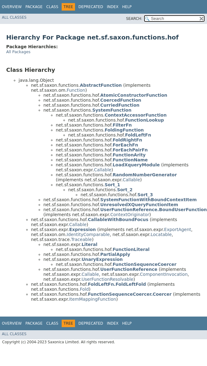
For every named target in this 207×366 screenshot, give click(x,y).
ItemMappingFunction (92, 299)
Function (76, 90)
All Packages (18, 51)
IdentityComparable (88, 234)
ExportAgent (177, 229)
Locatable (161, 234)
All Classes (14, 17)
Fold (84, 289)
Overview (12, 7)
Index (113, 7)
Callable (102, 169)
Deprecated (90, 7)
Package (33, 7)
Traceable (81, 239)
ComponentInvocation (163, 274)
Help (127, 7)
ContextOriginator (129, 214)
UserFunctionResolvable (107, 279)
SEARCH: (134, 18)
